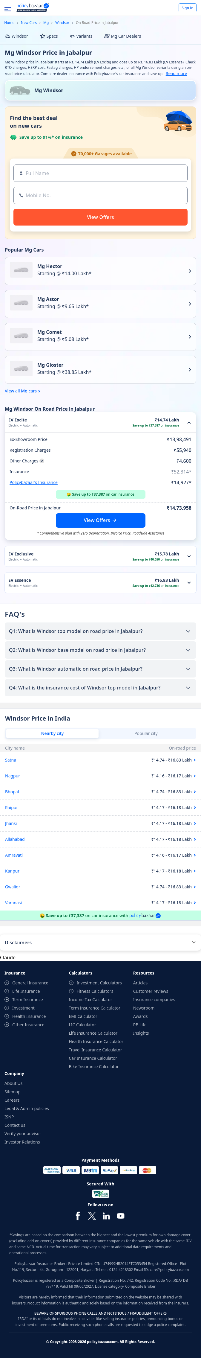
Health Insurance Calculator (96, 1041)
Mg (46, 22)
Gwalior (12, 887)
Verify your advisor (22, 1133)
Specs (49, 36)
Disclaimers (18, 942)
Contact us (14, 1125)
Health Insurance (29, 1016)
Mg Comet (49, 332)
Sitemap (12, 1091)
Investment (23, 1008)
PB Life (140, 1024)
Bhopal (12, 791)
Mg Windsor (48, 90)
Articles (140, 983)
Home (9, 22)
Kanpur (12, 871)
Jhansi (11, 823)
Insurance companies (154, 999)
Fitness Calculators (94, 991)
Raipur (11, 807)
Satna (10, 760)
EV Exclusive (20, 554)
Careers (11, 1100)
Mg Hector (49, 266)
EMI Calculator (83, 1016)
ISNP (9, 1117)
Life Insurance (26, 991)
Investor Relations (22, 1142)
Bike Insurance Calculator (94, 1066)
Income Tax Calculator (90, 999)
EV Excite (17, 420)
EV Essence (19, 580)
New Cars (29, 22)
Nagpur (12, 776)
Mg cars (29, 391)
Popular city (146, 733)
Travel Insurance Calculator (95, 1050)
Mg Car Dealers (122, 36)
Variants (81, 36)
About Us (13, 1083)
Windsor (62, 22)
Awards (140, 1016)
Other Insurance (28, 1024)
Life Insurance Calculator (93, 1033)
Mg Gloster (50, 365)
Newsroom (144, 1008)
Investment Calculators (99, 983)
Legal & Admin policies (26, 1108)
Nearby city (52, 733)
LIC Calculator (82, 1024)
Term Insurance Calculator (94, 1008)
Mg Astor (48, 299)
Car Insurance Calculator (93, 1058)
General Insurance (30, 983)
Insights (141, 1033)
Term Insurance (27, 999)
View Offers (97, 520)
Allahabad (15, 839)
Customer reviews (150, 991)
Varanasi (13, 902)
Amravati (14, 855)
